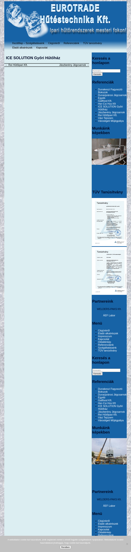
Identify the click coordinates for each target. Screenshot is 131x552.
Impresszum (105, 336)
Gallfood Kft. (105, 101)
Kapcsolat (41, 47)
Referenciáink (71, 43)
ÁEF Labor (109, 315)
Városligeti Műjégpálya (111, 121)
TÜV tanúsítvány (92, 43)
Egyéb (101, 98)
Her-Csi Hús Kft (107, 103)
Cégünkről (54, 43)
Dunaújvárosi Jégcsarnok (112, 95)
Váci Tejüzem (105, 118)
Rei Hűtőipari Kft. (16, 65)
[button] (94, 162)
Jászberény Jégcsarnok (74, 65)
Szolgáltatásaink (107, 347)
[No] (127, 543)
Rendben (65, 547)
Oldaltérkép (104, 342)
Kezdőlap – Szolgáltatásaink (28, 43)
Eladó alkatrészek (22, 47)
